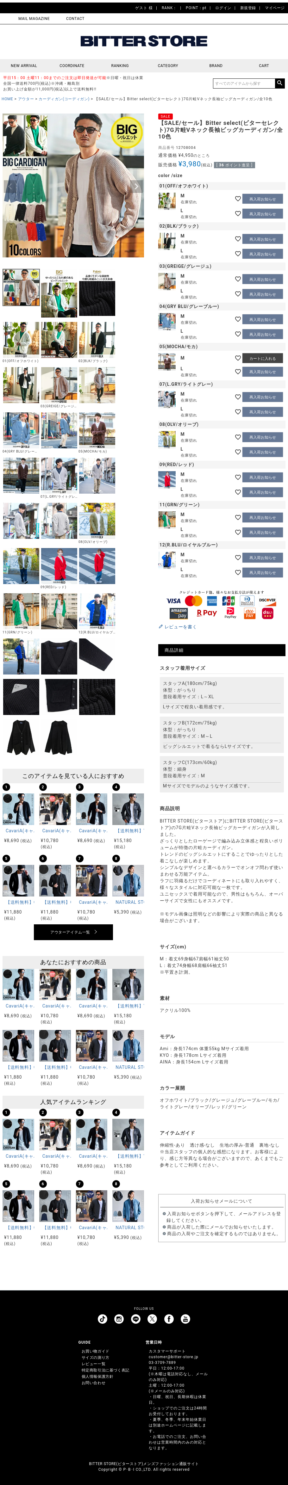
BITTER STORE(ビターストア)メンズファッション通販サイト (144, 1464)
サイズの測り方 (96, 1357)
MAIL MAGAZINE (34, 18)
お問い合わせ (94, 1383)
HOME (7, 99)
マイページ (275, 8)
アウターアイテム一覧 (70, 932)
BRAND (215, 66)
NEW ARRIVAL (24, 66)
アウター (26, 99)
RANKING (120, 66)
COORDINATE (72, 66)
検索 (280, 83)
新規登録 (248, 8)
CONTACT (75, 18)
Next (136, 186)
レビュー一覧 (94, 1364)
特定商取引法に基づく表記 (105, 1370)
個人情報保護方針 (98, 1376)
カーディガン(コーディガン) (64, 99)
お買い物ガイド (96, 1351)
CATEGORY (168, 66)
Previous (10, 186)
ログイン (223, 8)
